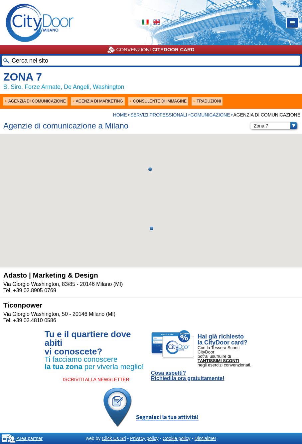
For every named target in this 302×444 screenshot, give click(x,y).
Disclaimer (205, 438)
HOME (120, 114)
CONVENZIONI (150, 50)
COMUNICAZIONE (210, 114)
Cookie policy (176, 438)
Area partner (22, 438)
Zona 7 (275, 125)
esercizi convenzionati (229, 364)
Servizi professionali (158, 114)
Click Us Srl (114, 438)
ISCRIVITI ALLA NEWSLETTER (96, 379)
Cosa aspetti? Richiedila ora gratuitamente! (188, 375)
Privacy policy (144, 438)
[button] (151, 228)
